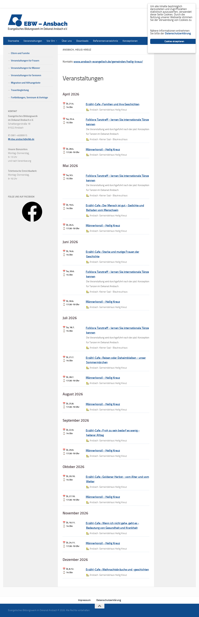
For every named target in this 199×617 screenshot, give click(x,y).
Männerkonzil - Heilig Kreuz (103, 149)
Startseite (11, 3)
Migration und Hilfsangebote (25, 82)
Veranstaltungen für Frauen (25, 60)
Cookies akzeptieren (174, 41)
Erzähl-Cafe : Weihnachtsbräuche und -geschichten (117, 569)
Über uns (64, 3)
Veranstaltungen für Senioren (26, 75)
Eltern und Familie (20, 53)
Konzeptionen (127, 3)
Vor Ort (48, 3)
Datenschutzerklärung (108, 600)
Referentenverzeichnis (103, 3)
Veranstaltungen (30, 3)
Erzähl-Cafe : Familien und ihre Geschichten (112, 104)
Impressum (84, 600)
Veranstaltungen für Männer (25, 68)
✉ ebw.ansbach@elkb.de (21, 139)
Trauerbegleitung (20, 90)
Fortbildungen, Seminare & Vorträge (29, 97)
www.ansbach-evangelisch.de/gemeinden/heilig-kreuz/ (108, 61)
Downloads (80, 3)
